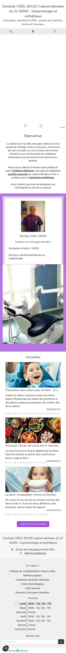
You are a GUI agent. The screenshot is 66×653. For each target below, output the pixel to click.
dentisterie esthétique (41, 177)
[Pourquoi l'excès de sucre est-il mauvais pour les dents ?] (33, 430)
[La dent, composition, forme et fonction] (33, 479)
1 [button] (60, 127)
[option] (33, 78)
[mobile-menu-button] (55, 31)
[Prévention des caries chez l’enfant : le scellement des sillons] (33, 375)
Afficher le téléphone (35, 553)
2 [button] (62, 127)
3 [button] (64, 127)
